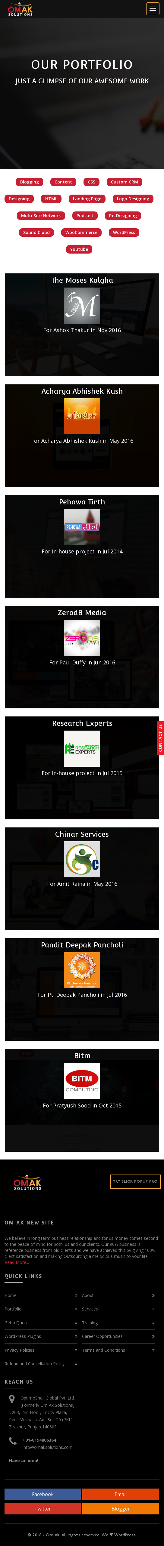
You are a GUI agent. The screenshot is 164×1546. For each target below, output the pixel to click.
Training (90, 1323)
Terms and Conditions (103, 1350)
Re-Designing (123, 215)
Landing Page (87, 199)
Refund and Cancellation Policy (35, 1363)
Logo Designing (133, 199)
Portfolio (13, 1309)
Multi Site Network (41, 215)
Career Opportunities (102, 1336)
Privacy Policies (19, 1350)
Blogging (29, 182)
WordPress (124, 232)
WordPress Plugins (23, 1336)
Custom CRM (124, 182)
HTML (51, 199)
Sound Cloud (36, 232)
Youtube (79, 249)
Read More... (17, 1262)
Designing (19, 199)
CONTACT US (160, 738)
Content (63, 182)
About (88, 1295)
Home (11, 1295)
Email (121, 1494)
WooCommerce (81, 232)
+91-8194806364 (39, 1440)
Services (90, 1309)
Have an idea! (23, 1460)
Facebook (43, 1494)
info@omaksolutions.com (48, 1447)
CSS (91, 182)
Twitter (42, 1508)
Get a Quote (17, 1323)
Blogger (121, 1508)
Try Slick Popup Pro (135, 1181)
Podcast (85, 215)
